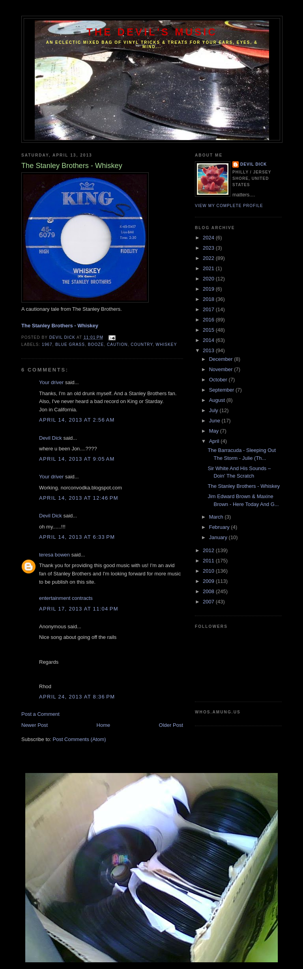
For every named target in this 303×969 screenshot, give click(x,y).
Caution (117, 344)
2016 (209, 320)
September (222, 390)
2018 (209, 299)
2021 (209, 268)
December (221, 359)
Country (142, 344)
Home (103, 725)
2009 (209, 581)
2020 (209, 279)
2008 (209, 591)
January (219, 537)
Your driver (51, 382)
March (217, 517)
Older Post (171, 725)
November (221, 369)
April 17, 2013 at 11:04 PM (78, 609)
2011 (209, 561)
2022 (209, 258)
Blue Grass (70, 344)
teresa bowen (54, 555)
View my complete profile (229, 206)
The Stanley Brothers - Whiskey (244, 486)
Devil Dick (50, 438)
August (217, 400)
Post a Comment (40, 714)
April (215, 441)
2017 (209, 309)
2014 (209, 340)
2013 (209, 350)
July (214, 410)
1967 (47, 344)
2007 (209, 602)
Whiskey (166, 344)
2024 (209, 238)
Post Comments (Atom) (79, 739)
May (214, 431)
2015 (209, 330)
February (220, 527)
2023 (209, 248)
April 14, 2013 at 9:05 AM (77, 459)
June (215, 421)
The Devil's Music (151, 31)
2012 (209, 550)
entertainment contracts (66, 598)
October (219, 380)
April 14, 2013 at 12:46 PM (78, 498)
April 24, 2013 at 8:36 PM (77, 697)
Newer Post (34, 725)
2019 (209, 289)
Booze (96, 344)
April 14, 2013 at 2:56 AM (77, 420)
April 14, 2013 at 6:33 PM (77, 537)
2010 (209, 571)
